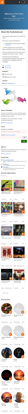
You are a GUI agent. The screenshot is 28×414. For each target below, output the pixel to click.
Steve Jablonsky (17, 260)
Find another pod (6, 153)
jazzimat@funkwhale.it (7, 315)
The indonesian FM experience (21, 192)
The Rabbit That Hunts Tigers (8, 258)
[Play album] (10, 189)
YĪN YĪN (3, 260)
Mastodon (8, 45)
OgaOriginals (17, 381)
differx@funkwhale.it (18, 337)
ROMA (15, 359)
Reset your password (10, 134)
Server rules (8, 67)
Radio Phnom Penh (6, 192)
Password (8, 134)
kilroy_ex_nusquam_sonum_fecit (9, 381)
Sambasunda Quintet (6, 238)
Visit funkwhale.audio (7, 122)
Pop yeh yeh (4, 215)
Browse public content (8, 160)
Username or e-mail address (7, 129)
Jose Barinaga (17, 238)
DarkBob (16, 404)
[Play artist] (10, 312)
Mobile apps (6, 164)
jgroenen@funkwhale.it (19, 315)
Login (24, 141)
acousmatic (5, 384)
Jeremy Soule (5, 282)
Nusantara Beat (17, 281)
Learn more (8, 65)
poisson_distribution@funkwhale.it (10, 337)
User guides (6, 167)
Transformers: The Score (19, 258)
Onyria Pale (4, 359)
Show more (5, 293)
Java (3, 236)
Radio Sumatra (17, 193)
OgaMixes (4, 404)
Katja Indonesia (17, 236)
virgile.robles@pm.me (9, 83)
